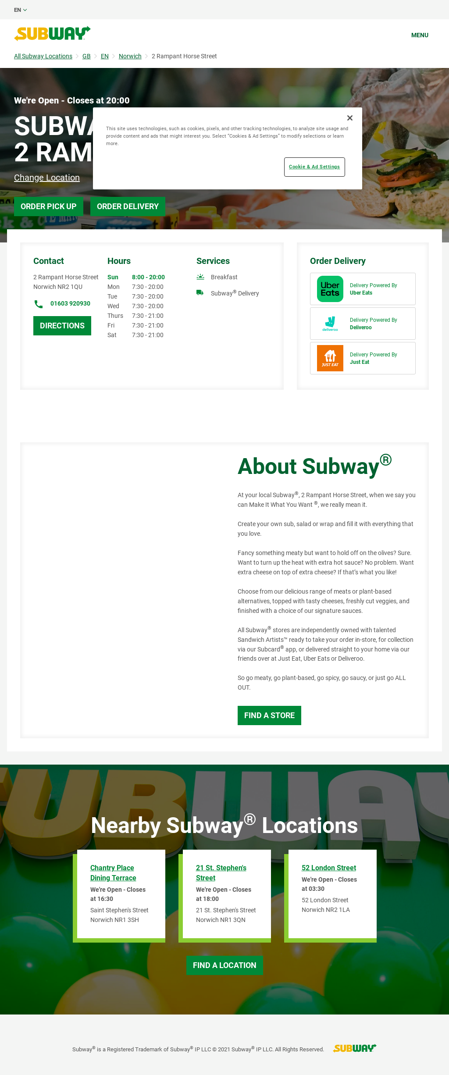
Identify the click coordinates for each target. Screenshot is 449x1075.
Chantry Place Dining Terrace (113, 873)
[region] (227, 148)
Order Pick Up (49, 206)
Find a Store (269, 715)
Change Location (47, 177)
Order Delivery (128, 206)
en (17, 10)
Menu (419, 35)
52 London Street (329, 868)
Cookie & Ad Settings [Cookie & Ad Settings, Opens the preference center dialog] (314, 167)
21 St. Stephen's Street (221, 873)
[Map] (119, 590)
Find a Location (225, 965)
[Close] (350, 118)
